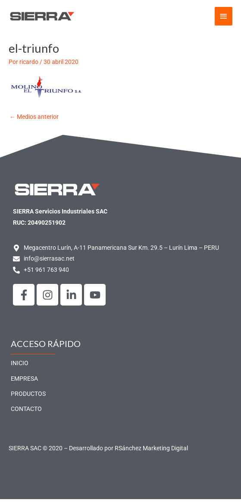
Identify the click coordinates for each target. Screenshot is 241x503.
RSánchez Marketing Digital (151, 452)
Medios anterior (34, 120)
